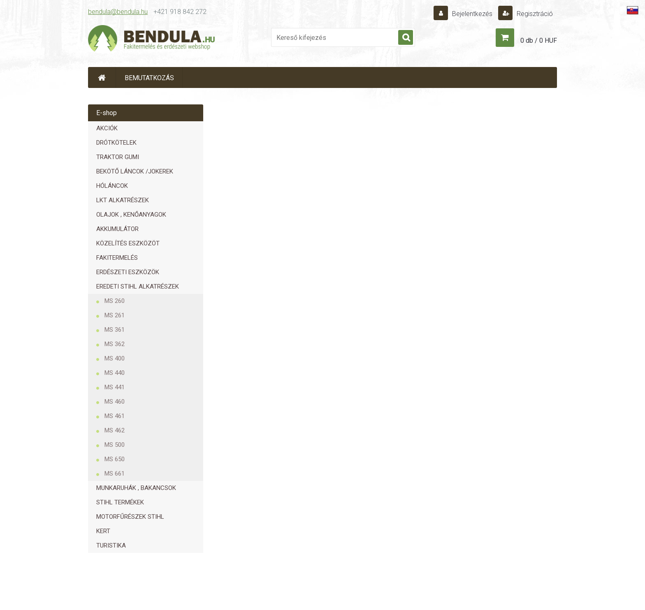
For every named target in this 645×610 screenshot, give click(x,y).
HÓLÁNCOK (112, 185)
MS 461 (114, 416)
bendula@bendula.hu (118, 12)
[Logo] (152, 39)
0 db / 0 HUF (538, 40)
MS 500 (114, 444)
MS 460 (114, 401)
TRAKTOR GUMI (117, 157)
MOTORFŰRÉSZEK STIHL (130, 516)
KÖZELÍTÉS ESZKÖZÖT (128, 243)
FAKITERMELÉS (117, 257)
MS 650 (114, 459)
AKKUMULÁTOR (117, 229)
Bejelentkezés (472, 14)
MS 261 (114, 315)
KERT (103, 531)
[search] (405, 38)
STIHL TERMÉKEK (120, 502)
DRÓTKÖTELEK (116, 142)
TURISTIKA (111, 545)
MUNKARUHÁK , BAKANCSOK (136, 488)
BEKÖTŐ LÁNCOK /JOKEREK (134, 171)
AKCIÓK (107, 128)
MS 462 (114, 430)
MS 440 (114, 373)
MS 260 (114, 301)
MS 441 (114, 387)
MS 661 (114, 473)
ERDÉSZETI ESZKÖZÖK (127, 272)
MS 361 (114, 329)
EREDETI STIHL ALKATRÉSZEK (137, 286)
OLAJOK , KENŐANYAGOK (131, 214)
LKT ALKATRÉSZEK (122, 200)
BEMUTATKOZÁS (149, 78)
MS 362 (114, 344)
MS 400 (114, 358)
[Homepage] (102, 77)
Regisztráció (534, 14)
